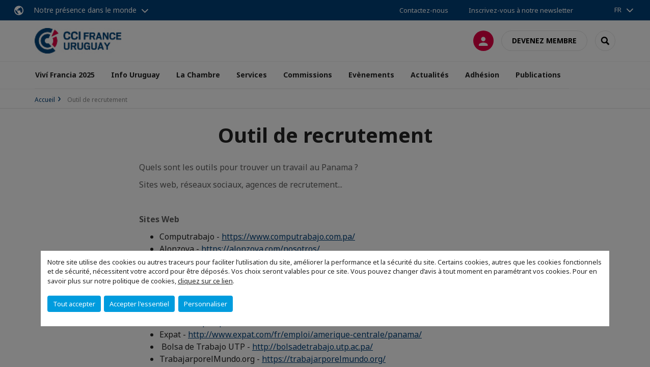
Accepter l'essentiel (139, 303)
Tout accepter (74, 303)
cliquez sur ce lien (205, 280)
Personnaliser (205, 303)
